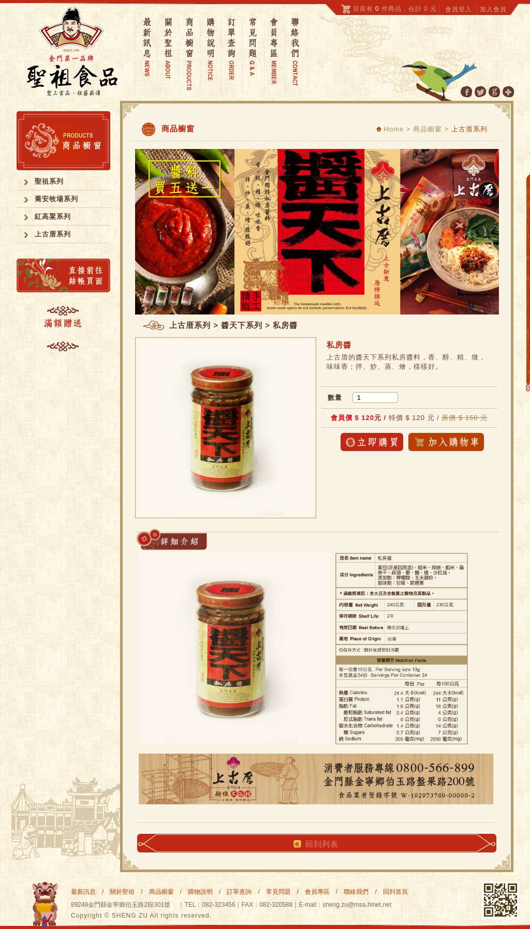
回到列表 (321, 844)
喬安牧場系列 (56, 199)
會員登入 (458, 9)
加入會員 (493, 9)
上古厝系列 (53, 234)
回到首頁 (395, 891)
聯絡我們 (356, 891)
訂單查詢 (239, 891)
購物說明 (200, 891)
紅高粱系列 (53, 216)
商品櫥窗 (161, 891)
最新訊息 (83, 891)
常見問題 (278, 891)
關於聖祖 (122, 891)
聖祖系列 (49, 181)
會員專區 (317, 891)
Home (390, 129)
